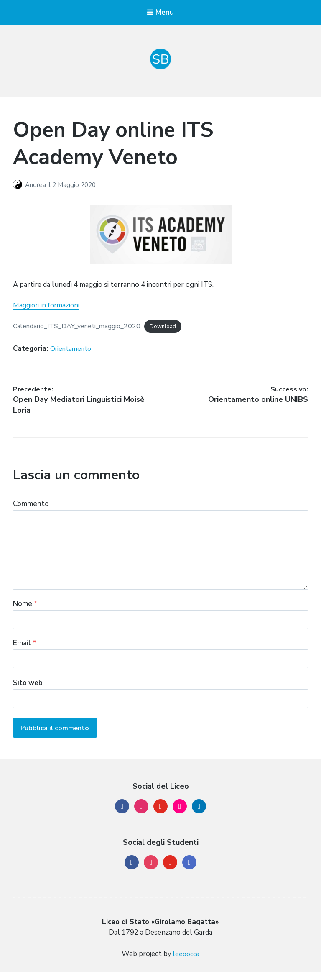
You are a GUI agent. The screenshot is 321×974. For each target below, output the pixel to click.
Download (172, 327)
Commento (31, 506)
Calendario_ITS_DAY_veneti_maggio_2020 (81, 326)
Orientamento (73, 349)
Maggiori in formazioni (47, 306)
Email (24, 646)
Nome (25, 606)
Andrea (36, 185)
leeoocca (186, 956)
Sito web (28, 686)
